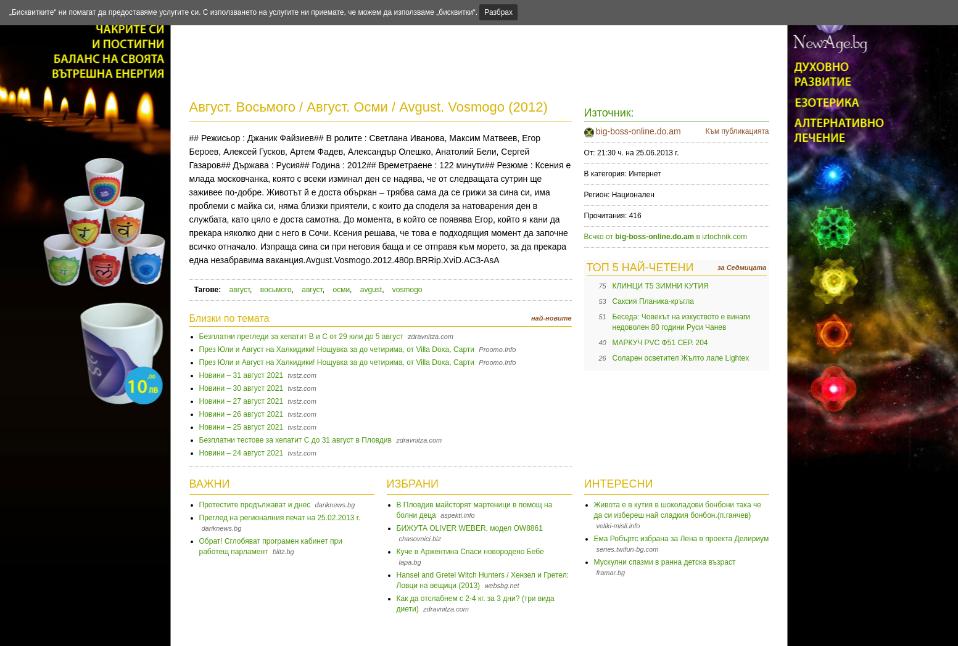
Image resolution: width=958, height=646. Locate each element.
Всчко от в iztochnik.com (666, 236)
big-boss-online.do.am (638, 131)
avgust (371, 289)
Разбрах (498, 12)
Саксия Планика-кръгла (653, 301)
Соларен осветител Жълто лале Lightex (681, 358)
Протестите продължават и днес (255, 505)
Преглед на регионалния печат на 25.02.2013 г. (280, 517)
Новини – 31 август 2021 (241, 375)
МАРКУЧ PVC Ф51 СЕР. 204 (660, 342)
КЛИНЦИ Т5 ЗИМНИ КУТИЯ (661, 286)
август (239, 289)
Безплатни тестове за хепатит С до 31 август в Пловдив (295, 440)
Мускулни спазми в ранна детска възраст (665, 562)
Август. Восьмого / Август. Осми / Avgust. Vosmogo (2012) (368, 107)
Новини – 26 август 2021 (241, 414)
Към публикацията (737, 131)
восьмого (276, 289)
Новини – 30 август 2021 (241, 388)
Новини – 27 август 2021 (241, 401)
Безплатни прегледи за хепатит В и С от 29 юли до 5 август (301, 336)
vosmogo (407, 289)
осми (341, 289)
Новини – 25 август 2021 (241, 427)
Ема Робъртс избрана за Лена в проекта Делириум (681, 538)
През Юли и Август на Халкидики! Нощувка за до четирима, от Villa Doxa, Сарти (337, 349)
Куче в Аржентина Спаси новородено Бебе (470, 551)
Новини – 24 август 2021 (241, 453)
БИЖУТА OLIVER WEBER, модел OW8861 (470, 528)
